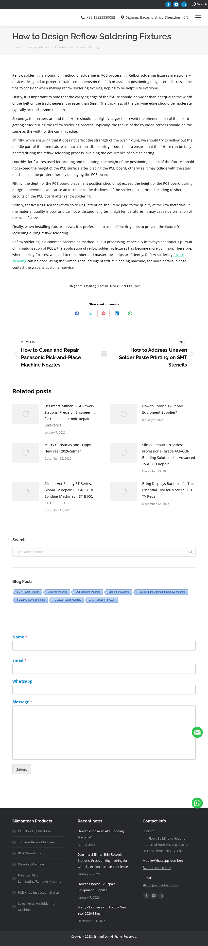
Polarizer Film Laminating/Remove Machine (161, 592)
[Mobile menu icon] (198, 17)
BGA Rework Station (28, 592)
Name (19, 637)
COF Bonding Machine (87, 592)
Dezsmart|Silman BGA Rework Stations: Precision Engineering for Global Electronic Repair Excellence (70, 415)
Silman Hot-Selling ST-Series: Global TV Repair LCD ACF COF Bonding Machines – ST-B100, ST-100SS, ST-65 (69, 493)
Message (22, 702)
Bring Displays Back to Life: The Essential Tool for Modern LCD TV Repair (168, 490)
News (114, 286)
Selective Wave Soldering (31, 599)
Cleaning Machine (96, 286)
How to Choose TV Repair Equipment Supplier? (162, 409)
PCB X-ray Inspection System (39, 892)
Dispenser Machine (119, 592)
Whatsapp (22, 681)
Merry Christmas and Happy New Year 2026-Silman (67, 447)
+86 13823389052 (97, 17)
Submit (21, 769)
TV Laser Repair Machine (67, 599)
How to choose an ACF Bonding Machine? (101, 834)
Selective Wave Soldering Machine (36, 906)
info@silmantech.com (160, 885)
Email (19, 660)
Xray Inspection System (102, 599)
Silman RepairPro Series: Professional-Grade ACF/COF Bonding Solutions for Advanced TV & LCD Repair (168, 454)
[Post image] (25, 414)
